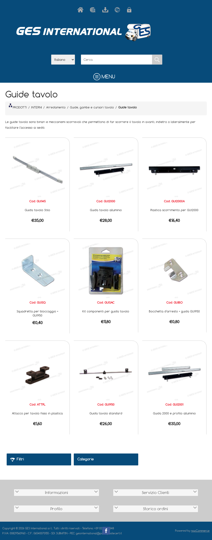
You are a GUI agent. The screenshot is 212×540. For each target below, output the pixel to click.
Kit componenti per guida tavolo (105, 311)
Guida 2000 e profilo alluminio (174, 413)
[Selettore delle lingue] (63, 60)
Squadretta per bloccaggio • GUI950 (37, 313)
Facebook (106, 531)
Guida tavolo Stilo (37, 210)
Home (81, 10)
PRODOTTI (18, 106)
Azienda (94, 10)
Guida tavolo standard (105, 413)
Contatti (118, 10)
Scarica (106, 10)
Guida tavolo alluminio (106, 210)
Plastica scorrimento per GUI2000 (174, 210)
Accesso (131, 10)
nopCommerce (200, 530)
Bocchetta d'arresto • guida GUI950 (174, 311)
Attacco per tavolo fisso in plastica (37, 413)
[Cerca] (116, 60)
